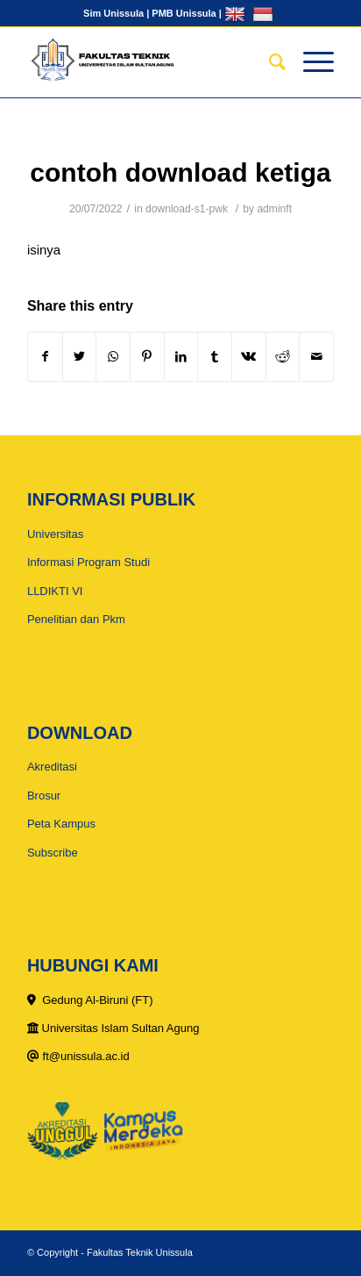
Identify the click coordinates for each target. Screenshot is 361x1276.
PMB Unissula (184, 13)
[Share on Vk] (248, 357)
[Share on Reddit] (283, 357)
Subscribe (52, 852)
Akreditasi (52, 766)
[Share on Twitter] (79, 357)
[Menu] (310, 62)
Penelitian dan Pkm (76, 619)
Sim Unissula (113, 13)
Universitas (55, 534)
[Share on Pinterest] (147, 357)
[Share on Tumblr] (214, 357)
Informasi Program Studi (88, 562)
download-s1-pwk (186, 209)
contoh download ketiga (180, 172)
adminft (274, 209)
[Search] (268, 62)
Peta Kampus (61, 823)
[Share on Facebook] (45, 357)
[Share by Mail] (316, 357)
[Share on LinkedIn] (181, 357)
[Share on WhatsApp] (113, 357)
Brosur (43, 795)
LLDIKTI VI (55, 591)
